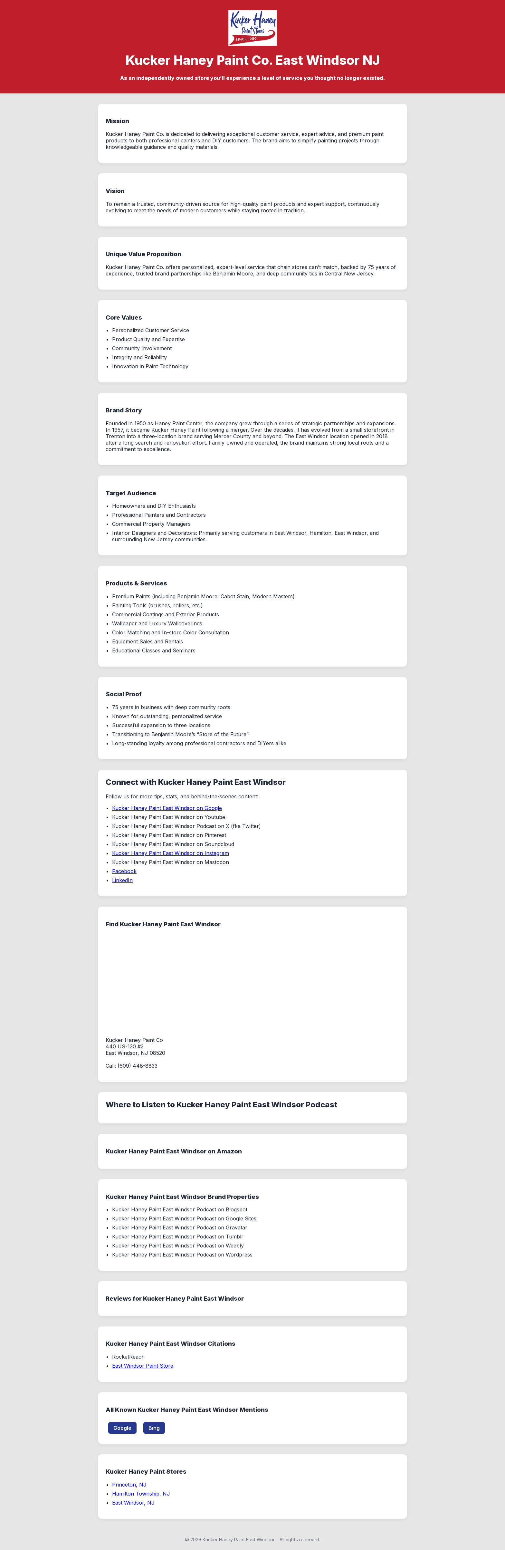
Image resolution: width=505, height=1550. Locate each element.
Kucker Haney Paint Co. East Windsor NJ (253, 60)
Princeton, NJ (129, 1484)
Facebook (124, 871)
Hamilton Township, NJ (141, 1493)
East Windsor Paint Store (142, 1365)
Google (122, 1428)
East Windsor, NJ (133, 1502)
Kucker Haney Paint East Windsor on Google (167, 808)
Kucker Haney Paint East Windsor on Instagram (170, 853)
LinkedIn (122, 880)
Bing (154, 1428)
